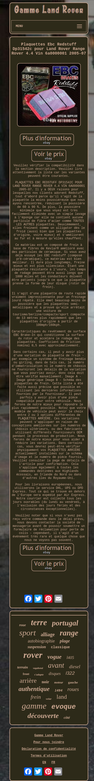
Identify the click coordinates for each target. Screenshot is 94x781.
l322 (70, 673)
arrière (28, 680)
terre (39, 622)
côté (67, 717)
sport (27, 632)
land (62, 696)
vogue (54, 657)
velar (49, 698)
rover (32, 655)
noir (45, 681)
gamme (34, 705)
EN (44, 762)
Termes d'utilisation (49, 755)
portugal (65, 623)
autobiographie (41, 640)
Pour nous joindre (48, 742)
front (26, 674)
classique (60, 647)
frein (36, 697)
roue (22, 625)
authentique (34, 688)
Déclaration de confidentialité (49, 749)
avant (56, 665)
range (69, 632)
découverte (43, 715)
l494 (58, 690)
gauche (73, 682)
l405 (70, 657)
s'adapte (39, 674)
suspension (37, 647)
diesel (74, 666)
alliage (48, 634)
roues (73, 689)
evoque (63, 707)
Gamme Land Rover (48, 735)
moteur (58, 682)
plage (65, 640)
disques (55, 673)
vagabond (38, 668)
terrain (22, 667)
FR (53, 762)
